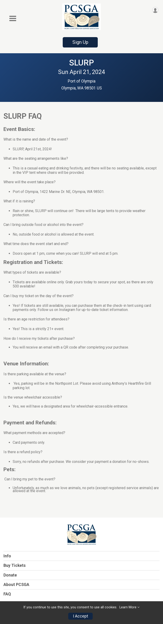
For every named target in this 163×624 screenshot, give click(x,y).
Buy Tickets (14, 565)
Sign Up (80, 42)
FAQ (7, 594)
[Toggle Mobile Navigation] (12, 18)
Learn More (127, 607)
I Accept (80, 616)
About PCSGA (16, 584)
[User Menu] (155, 10)
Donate (10, 575)
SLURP (81, 63)
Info (7, 556)
